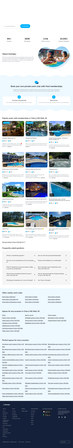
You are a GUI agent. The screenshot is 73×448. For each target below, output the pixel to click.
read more (9, 146)
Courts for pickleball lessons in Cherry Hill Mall (12, 366)
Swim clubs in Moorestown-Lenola (11, 302)
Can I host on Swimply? (52, 280)
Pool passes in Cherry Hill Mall (10, 388)
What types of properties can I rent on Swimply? (20, 280)
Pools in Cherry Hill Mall (9, 318)
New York (32, 412)
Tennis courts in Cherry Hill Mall (34, 320)
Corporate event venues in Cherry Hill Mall (58, 356)
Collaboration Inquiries (7, 432)
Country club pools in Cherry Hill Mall (35, 360)
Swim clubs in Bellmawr (8, 297)
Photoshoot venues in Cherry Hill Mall (58, 378)
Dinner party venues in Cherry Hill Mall (59, 365)
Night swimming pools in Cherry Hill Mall (12, 379)
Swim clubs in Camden (31, 297)
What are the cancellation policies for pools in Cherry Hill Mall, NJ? (20, 274)
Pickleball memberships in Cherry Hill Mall (35, 384)
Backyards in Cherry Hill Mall (56, 318)
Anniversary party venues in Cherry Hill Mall (13, 345)
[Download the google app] (47, 415)
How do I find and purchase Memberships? (52, 255)
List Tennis (14, 412)
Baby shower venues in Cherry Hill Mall (36, 344)
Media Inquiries (5, 431)
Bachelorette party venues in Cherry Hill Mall (59, 345)
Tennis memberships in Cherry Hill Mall (59, 393)
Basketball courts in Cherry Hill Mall (35, 323)
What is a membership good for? (20, 255)
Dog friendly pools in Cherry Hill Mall (12, 370)
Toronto (32, 424)
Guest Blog (5, 416)
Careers (4, 411)
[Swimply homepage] (36, 2)
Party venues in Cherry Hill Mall (34, 378)
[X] (62, 417)
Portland (32, 414)
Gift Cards (4, 414)
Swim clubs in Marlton (54, 299)
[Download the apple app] (47, 411)
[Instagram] (65, 417)
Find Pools (25, 26)
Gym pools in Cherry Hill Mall (33, 373)
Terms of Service (21, 441)
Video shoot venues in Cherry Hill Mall (12, 396)
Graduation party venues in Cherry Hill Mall (12, 374)
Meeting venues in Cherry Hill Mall (57, 373)
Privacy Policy (28, 441)
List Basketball (14, 416)
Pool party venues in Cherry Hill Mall (58, 383)
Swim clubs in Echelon (54, 297)
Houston (32, 420)
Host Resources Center (16, 418)
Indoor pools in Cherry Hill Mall (11, 320)
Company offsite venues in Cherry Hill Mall (12, 356)
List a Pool (14, 411)
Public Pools (5, 436)
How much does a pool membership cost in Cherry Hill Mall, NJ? (52, 268)
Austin (32, 418)
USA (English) (65, 442)
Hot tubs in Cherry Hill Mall (9, 323)
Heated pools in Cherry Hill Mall (11, 326)
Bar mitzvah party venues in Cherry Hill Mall (13, 351)
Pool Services (5, 423)
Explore (4, 434)
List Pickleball (14, 414)
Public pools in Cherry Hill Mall (10, 331)
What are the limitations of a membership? (52, 260)
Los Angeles (33, 411)
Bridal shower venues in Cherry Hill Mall (59, 349)
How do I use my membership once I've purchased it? (20, 261)
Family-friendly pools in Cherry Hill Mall (59, 370)
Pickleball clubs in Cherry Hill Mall (11, 383)
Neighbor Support (25, 411)
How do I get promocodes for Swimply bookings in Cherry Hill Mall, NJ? (52, 274)
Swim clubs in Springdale (32, 302)
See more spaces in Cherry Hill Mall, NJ (13, 242)
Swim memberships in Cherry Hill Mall (12, 393)
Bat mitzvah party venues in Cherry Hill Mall (36, 351)
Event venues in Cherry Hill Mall (34, 370)
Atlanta (32, 416)
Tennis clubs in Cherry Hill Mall (33, 393)
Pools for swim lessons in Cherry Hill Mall (35, 390)
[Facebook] (59, 417)
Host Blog (4, 418)
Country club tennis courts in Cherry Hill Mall (59, 361)
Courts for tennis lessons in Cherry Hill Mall (35, 366)
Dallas (32, 422)
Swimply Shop (5, 412)
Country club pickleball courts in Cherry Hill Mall (13, 361)
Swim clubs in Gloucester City (10, 299)
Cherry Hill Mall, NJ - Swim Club (11, 10)
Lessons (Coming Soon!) (7, 425)
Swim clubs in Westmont (54, 302)
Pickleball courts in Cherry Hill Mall (35, 318)
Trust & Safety (5, 429)
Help (3, 427)
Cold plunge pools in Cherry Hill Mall (12, 328)
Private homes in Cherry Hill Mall (57, 320)
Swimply (3, 10)
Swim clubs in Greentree (31, 299)
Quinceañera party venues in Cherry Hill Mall (59, 390)
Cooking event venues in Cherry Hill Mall (36, 354)
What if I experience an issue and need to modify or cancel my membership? (20, 268)
